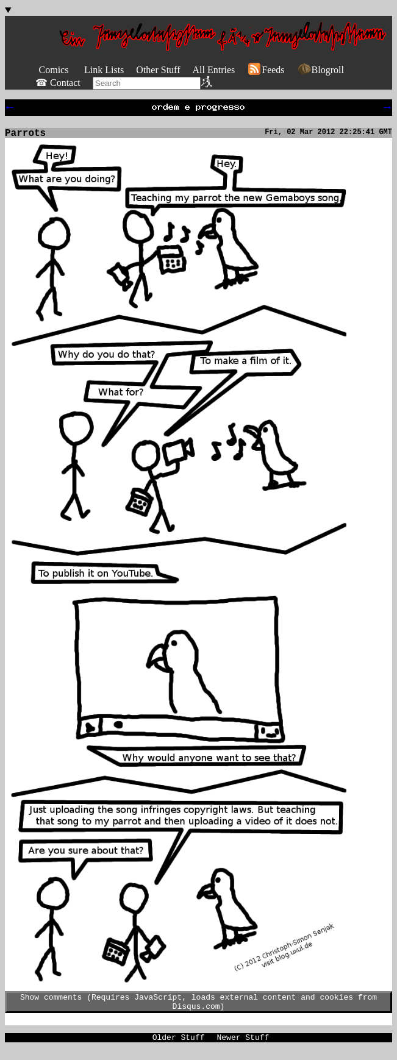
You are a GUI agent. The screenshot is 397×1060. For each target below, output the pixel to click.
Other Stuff (158, 70)
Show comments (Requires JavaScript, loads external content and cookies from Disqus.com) (198, 1008)
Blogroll (320, 70)
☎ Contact (57, 82)
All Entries (213, 70)
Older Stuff (178, 1046)
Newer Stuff (243, 1046)
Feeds (265, 70)
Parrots (25, 137)
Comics (54, 70)
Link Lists (104, 70)
